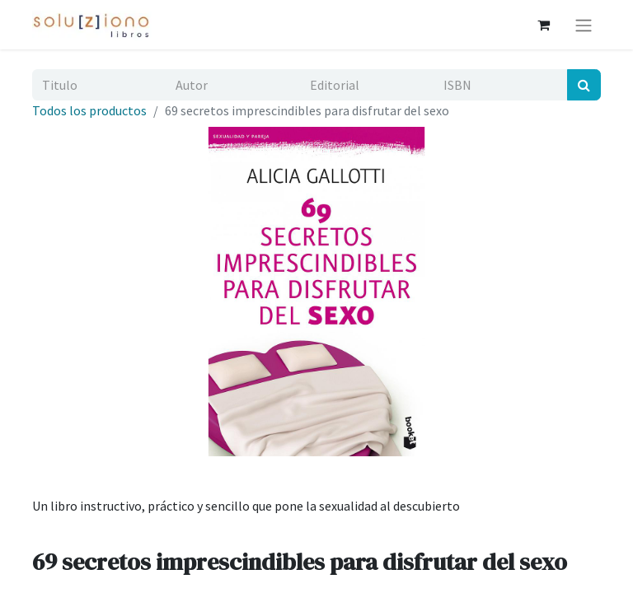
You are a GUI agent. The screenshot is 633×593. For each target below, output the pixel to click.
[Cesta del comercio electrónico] (543, 24)
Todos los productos (89, 110)
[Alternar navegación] (583, 25)
